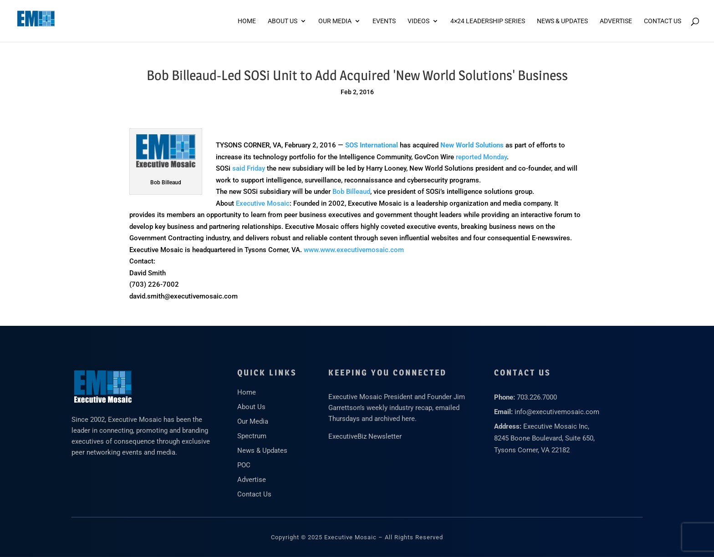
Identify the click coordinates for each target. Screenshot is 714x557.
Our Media (335, 21)
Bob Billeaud (351, 191)
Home (247, 21)
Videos (418, 21)
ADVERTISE (616, 21)
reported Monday (481, 157)
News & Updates (562, 21)
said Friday (248, 168)
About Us (282, 21)
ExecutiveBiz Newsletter (365, 436)
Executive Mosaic (263, 203)
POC (243, 465)
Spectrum (251, 436)
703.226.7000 (537, 397)
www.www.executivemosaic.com (354, 250)
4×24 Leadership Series (487, 21)
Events (384, 21)
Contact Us (662, 21)
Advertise (251, 480)
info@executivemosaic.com (557, 412)
